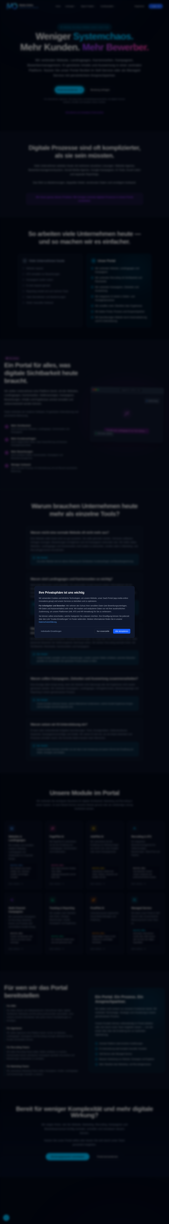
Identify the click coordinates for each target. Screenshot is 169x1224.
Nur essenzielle (103, 631)
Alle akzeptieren (121, 631)
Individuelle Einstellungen (51, 631)
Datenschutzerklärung (48, 622)
